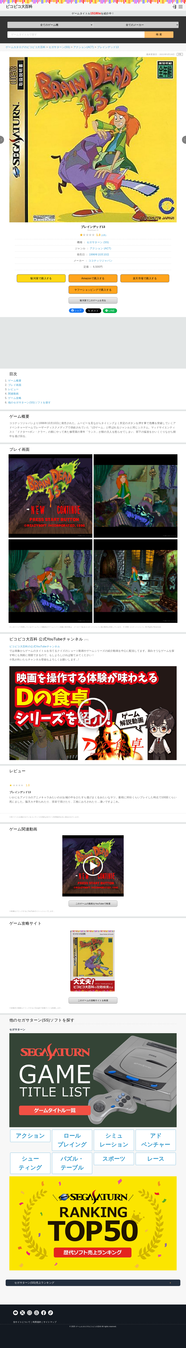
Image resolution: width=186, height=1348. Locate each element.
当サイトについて (22, 1322)
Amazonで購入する (93, 278)
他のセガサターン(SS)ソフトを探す (29, 402)
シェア (76, 310)
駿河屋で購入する (41, 278)
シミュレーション (113, 1140)
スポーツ (113, 1159)
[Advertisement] (93, 342)
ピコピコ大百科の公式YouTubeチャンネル (34, 646)
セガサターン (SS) (98, 242)
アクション (30, 1136)
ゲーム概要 (14, 380)
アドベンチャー (155, 1140)
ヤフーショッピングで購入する (93, 289)
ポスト (93, 310)
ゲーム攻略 (14, 398)
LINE (110, 310)
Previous (2, 140)
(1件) (103, 235)
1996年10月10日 (99, 254)
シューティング (30, 1163)
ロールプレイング (72, 1140)
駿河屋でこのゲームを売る (93, 300)
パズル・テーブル (72, 1163)
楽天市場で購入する (145, 278)
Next (184, 140)
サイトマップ (50, 1322)
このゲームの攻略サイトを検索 (93, 1000)
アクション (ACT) (100, 248)
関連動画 (13, 393)
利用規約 (37, 1322)
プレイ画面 (14, 385)
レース (155, 1159)
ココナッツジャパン (100, 260)
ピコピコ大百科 (19, 6)
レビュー (13, 389)
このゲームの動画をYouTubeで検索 (93, 903)
